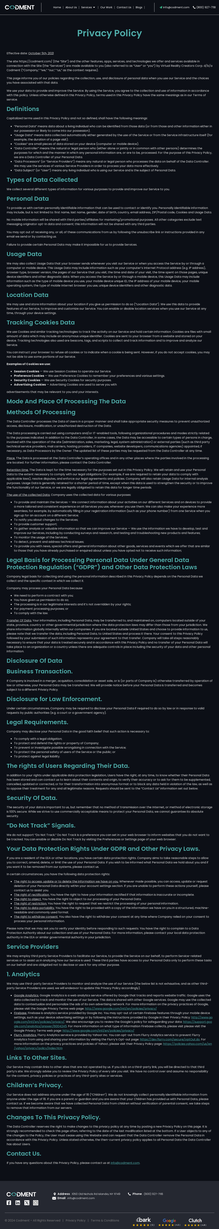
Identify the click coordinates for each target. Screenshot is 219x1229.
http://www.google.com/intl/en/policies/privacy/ (121, 1008)
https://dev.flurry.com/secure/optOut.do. (170, 1039)
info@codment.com (125, 1163)
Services (88, 7)
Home (57, 7)
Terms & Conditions (105, 1220)
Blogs (139, 7)
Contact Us (124, 7)
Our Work (106, 7)
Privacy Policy (76, 1220)
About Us (71, 7)
